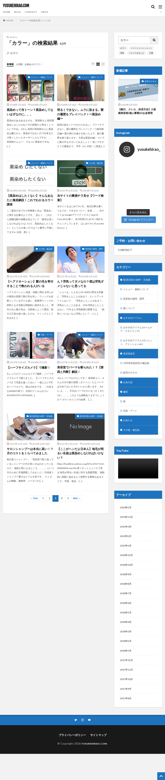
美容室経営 (130, 343)
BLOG (19, 12)
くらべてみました (136, 53)
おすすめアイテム (134, 305)
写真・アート (46, 337)
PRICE (48, 12)
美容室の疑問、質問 (94, 250)
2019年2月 (126, 532)
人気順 (21, 64)
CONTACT (33, 12)
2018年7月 (126, 592)
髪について (130, 294)
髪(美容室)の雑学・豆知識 (41, 419)
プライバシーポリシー (72, 740)
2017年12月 (127, 663)
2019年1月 (126, 542)
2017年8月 (126, 703)
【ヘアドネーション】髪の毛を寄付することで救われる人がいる (30, 285)
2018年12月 (127, 552)
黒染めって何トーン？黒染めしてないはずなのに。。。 (30, 112)
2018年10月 (127, 562)
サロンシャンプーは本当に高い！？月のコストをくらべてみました (30, 456)
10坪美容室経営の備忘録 (138, 353)
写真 (122, 53)
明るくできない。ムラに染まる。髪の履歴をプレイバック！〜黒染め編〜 (80, 114)
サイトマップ (98, 740)
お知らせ (128, 413)
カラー (123, 48)
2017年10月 (127, 683)
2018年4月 (126, 623)
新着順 (11, 64)
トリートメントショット (141, 48)
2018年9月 (126, 572)
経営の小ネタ (150, 81)
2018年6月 (126, 602)
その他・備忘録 (96, 164)
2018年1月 (126, 653)
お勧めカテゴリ (36, 64)
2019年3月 (126, 522)
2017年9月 (126, 693)
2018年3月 (126, 633)
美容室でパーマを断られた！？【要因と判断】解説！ (79, 372)
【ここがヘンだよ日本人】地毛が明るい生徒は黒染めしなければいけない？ (80, 456)
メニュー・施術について (41, 77)
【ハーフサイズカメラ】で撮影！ (30, 369)
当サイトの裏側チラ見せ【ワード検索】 (80, 199)
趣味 (126, 383)
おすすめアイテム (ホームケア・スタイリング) (137, 317)
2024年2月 (126, 502)
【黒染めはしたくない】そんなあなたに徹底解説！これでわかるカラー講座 (30, 201)
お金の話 (128, 373)
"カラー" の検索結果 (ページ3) (34, 20)
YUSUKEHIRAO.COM (16, 6)
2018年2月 (126, 643)
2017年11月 (127, 673)
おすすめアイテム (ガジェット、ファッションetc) (137, 331)
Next (75, 505)
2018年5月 (126, 613)
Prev (36, 505)
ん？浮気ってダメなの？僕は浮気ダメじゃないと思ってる (80, 285)
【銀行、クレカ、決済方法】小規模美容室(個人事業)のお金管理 (138, 111)
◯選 (151, 53)
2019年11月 (127, 512)
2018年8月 (126, 582)
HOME (7, 12)
